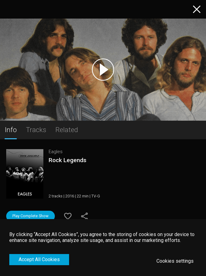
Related (66, 130)
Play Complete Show (30, 215)
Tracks (36, 130)
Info (11, 130)
